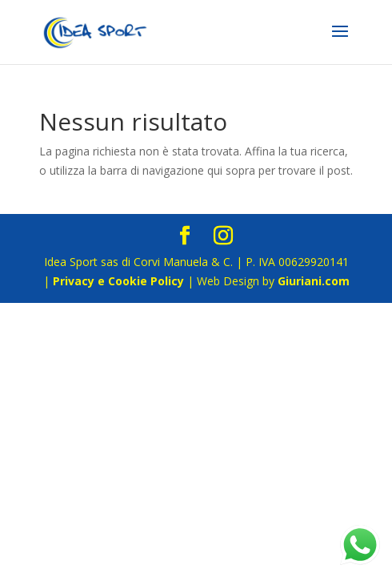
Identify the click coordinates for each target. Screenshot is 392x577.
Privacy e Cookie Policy (118, 280)
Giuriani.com (314, 280)
